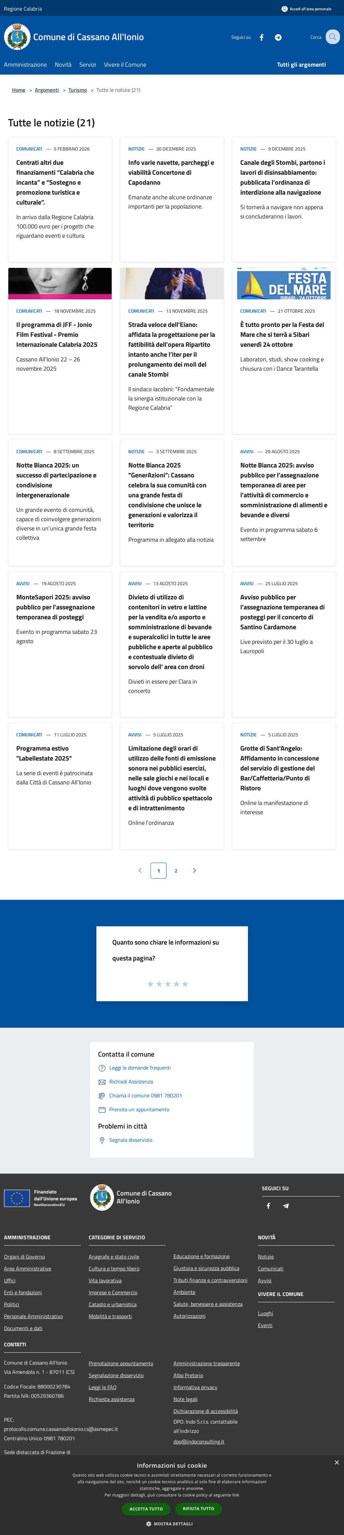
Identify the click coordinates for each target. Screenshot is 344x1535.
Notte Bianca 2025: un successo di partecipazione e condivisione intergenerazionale (56, 480)
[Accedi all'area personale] (306, 9)
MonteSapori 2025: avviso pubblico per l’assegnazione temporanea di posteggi (55, 607)
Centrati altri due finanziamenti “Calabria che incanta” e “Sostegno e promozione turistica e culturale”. (55, 182)
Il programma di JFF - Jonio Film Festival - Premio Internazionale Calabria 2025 (56, 334)
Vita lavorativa (105, 1280)
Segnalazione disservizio (116, 1375)
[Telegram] (273, 36)
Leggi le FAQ (103, 1387)
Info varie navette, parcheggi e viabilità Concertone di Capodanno (171, 172)
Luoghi (265, 1313)
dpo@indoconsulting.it (198, 1441)
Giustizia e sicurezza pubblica (206, 1268)
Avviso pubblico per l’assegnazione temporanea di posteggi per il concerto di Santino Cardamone (282, 612)
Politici (11, 1304)
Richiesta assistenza (112, 1399)
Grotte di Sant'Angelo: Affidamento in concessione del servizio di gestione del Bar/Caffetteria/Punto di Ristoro (279, 768)
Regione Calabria (23, 9)
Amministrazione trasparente (206, 1363)
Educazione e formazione (201, 1256)
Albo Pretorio (188, 1375)
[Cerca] (332, 37)
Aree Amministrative (27, 1268)
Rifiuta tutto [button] (198, 1508)
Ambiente (184, 1292)
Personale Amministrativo (33, 1316)
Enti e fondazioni (23, 1292)
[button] (172, 1523)
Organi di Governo (24, 1256)
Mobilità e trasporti (110, 1316)
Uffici (10, 1280)
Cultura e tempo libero (114, 1268)
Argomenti (47, 90)
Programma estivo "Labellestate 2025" (44, 753)
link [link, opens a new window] (235, 1495)
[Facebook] (256, 36)
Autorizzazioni (189, 1316)
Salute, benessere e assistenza (208, 1304)
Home (18, 90)
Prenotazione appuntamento (121, 1363)
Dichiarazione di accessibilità (205, 1411)
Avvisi (247, 451)
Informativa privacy (195, 1387)
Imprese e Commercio (113, 1292)
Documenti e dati (23, 1328)
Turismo (77, 90)
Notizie (136, 148)
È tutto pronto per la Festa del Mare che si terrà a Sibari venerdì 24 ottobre (282, 334)
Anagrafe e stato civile (114, 1256)
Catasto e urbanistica (113, 1304)
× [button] (336, 1462)
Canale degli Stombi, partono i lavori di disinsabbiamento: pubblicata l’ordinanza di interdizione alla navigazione (282, 177)
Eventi (265, 1325)
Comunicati (29, 148)
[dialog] (172, 1495)
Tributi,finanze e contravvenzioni (210, 1280)
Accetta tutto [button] (146, 1509)
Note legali (185, 1399)
